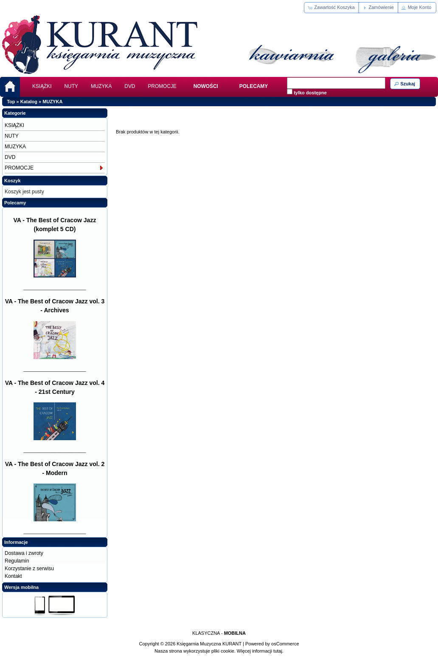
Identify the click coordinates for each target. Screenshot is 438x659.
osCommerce (285, 643)
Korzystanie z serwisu (29, 568)
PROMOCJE (162, 86)
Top (11, 101)
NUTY (71, 86)
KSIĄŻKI (42, 86)
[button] (331, 7)
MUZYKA (101, 86)
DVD (129, 86)
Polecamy (15, 202)
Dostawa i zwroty (24, 553)
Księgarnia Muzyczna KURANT (209, 643)
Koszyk (12, 180)
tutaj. (278, 650)
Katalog (28, 101)
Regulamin (17, 561)
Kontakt (13, 576)
